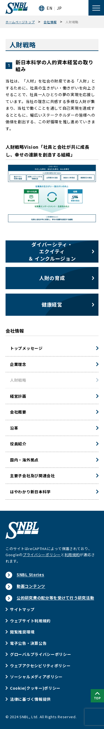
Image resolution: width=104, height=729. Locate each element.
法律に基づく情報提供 (30, 699)
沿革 (14, 428)
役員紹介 (18, 443)
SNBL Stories (30, 574)
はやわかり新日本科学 (30, 491)
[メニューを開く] (96, 8)
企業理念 (18, 364)
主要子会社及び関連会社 (32, 475)
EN (49, 8)
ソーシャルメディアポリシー (36, 676)
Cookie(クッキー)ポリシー (35, 688)
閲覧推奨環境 (22, 632)
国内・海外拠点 (24, 460)
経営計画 (18, 396)
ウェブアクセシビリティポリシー (40, 665)
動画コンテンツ (31, 586)
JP (59, 8)
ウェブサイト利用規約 (30, 620)
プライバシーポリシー (42, 554)
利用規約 (72, 554)
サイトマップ (22, 609)
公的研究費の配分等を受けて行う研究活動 (55, 597)
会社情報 (15, 330)
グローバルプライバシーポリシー (40, 654)
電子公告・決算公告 (28, 643)
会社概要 (18, 412)
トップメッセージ (26, 348)
